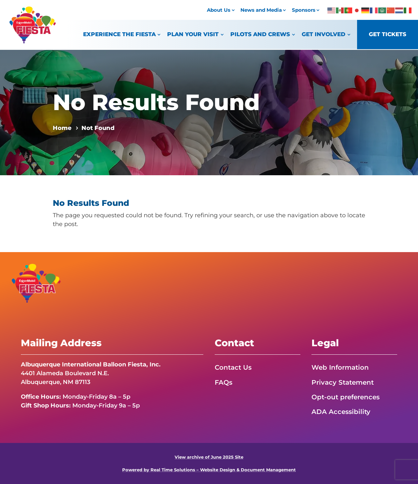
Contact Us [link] (233, 367)
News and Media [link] (261, 10)
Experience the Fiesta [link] (119, 34)
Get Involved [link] (323, 34)
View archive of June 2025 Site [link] (209, 457)
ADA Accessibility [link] (340, 412)
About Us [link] (218, 10)
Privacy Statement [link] (342, 382)
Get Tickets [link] (387, 34)
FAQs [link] (223, 382)
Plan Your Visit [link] (193, 34)
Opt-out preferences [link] (345, 397)
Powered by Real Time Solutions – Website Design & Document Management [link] (209, 469)
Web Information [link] (340, 367)
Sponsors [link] (303, 10)
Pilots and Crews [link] (260, 34)
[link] (32, 41)
